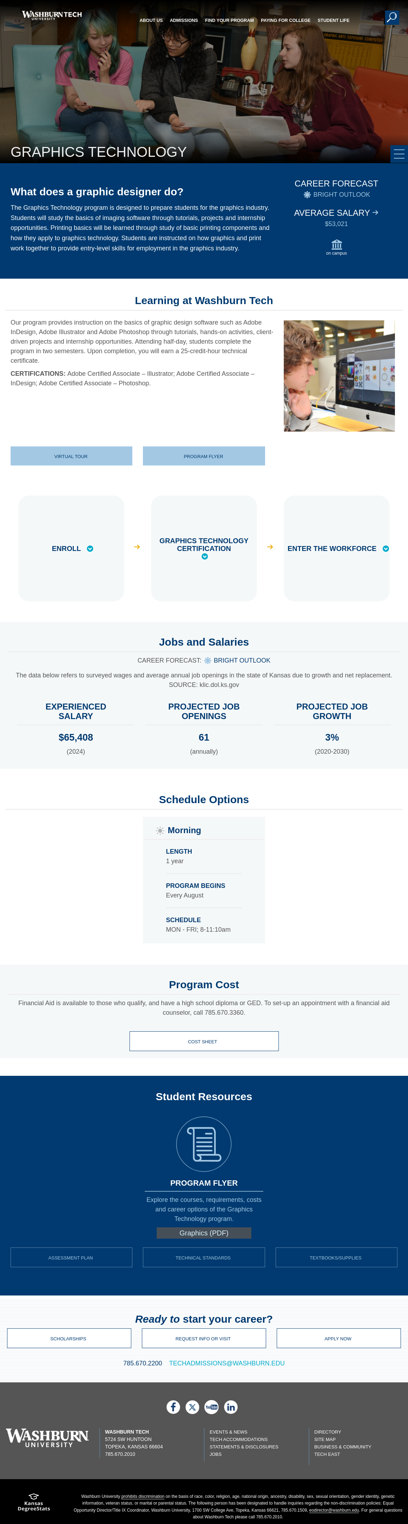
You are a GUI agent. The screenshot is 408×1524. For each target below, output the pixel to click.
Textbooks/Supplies (335, 1258)
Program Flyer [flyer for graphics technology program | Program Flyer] (203, 456)
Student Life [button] (333, 20)
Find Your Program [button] (229, 20)
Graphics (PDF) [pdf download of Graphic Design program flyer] (204, 1233)
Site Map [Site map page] (325, 1439)
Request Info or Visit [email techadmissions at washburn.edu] (203, 1338)
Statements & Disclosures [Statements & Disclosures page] (244, 1446)
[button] (392, 17)
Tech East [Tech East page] (327, 1454)
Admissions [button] (184, 20)
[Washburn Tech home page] (52, 15)
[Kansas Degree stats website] (34, 1504)
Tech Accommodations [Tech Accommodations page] (239, 1439)
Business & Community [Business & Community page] (343, 1446)
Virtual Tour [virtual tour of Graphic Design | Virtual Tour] (71, 456)
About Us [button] (151, 20)
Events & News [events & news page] (228, 1432)
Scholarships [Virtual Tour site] (68, 1338)
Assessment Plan (70, 1258)
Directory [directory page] (327, 1432)
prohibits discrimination (142, 1496)
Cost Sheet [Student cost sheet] (203, 1041)
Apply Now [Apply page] (337, 1338)
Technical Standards (202, 1258)
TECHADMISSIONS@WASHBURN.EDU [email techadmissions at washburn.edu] (227, 1363)
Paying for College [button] (286, 20)
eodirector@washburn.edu (334, 1510)
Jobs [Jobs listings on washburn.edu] (216, 1454)
